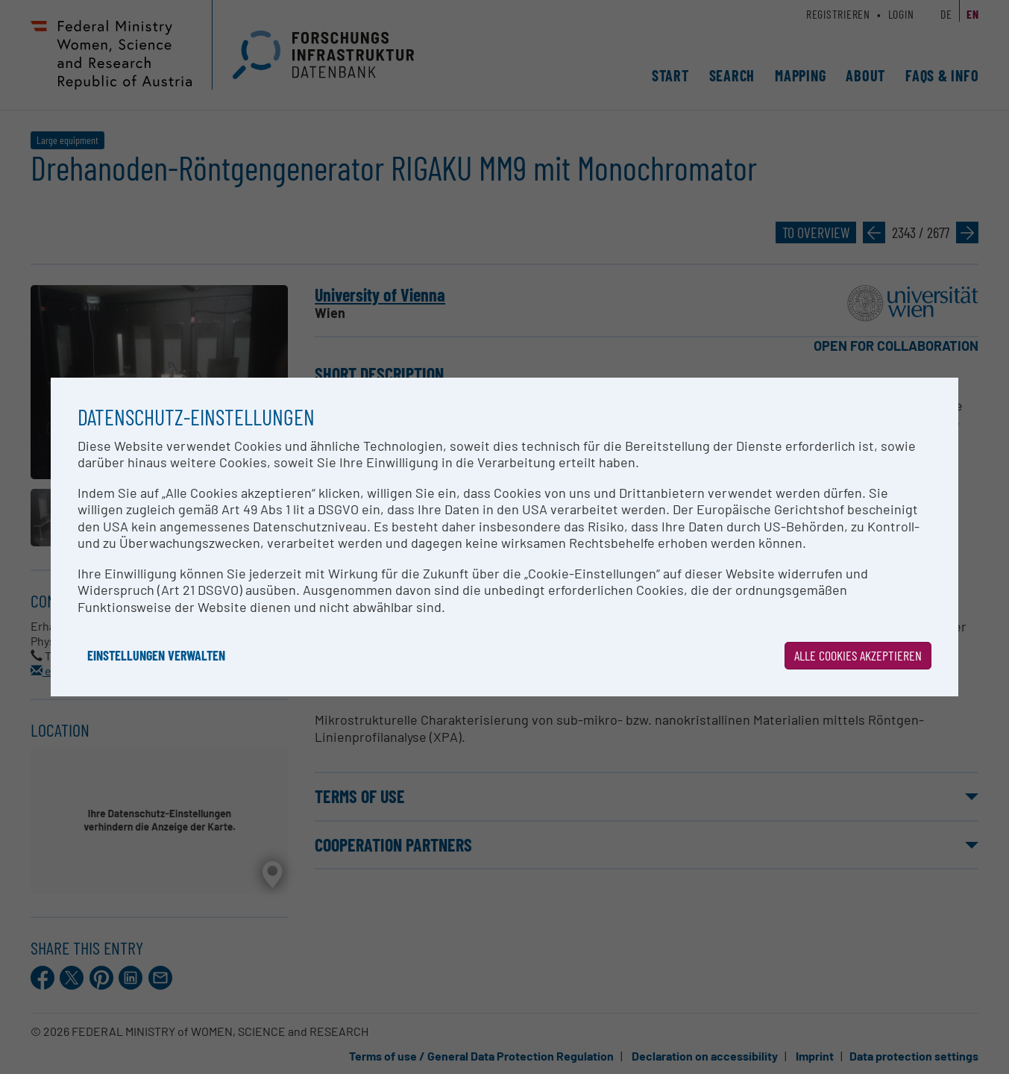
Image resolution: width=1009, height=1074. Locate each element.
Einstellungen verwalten (156, 655)
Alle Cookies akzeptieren (858, 655)
